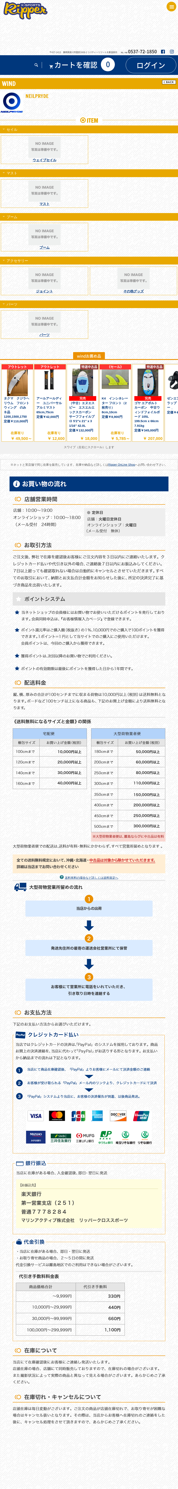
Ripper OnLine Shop (121, 464)
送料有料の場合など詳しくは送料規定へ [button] (91, 877)
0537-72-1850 (142, 51)
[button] (36, 66)
